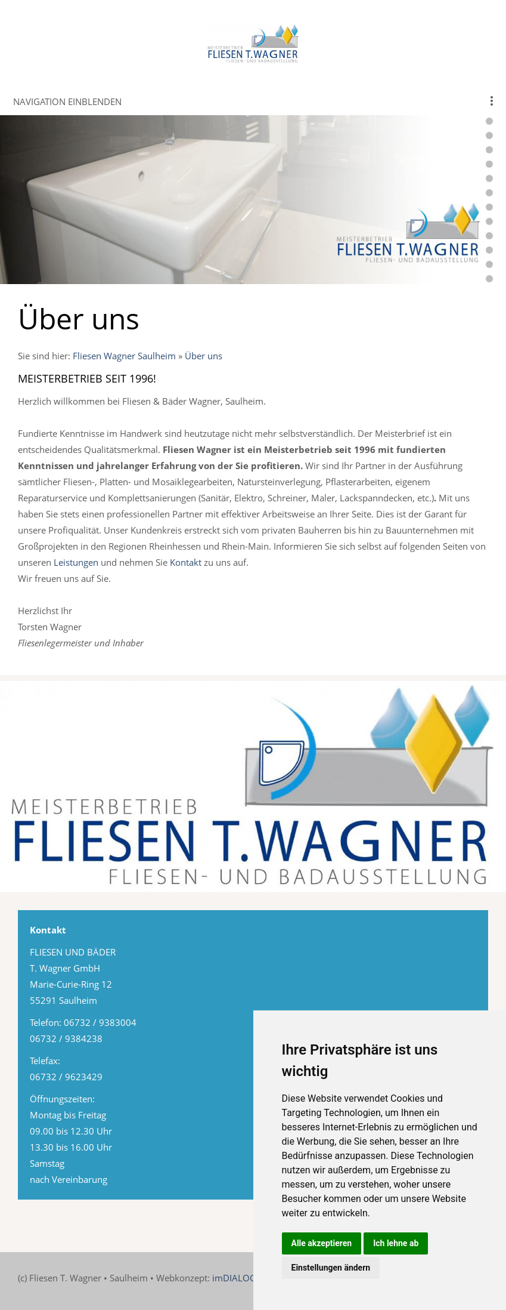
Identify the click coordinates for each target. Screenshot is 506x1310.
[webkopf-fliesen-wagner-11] (489, 150)
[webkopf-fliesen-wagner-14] (489, 178)
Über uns (203, 356)
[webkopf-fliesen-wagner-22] (489, 279)
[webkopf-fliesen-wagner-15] (489, 193)
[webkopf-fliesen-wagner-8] (489, 121)
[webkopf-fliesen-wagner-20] (489, 264)
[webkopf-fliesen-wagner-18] (489, 236)
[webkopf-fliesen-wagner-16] (489, 207)
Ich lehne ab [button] (395, 1243)
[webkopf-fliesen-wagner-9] (489, 135)
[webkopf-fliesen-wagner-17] (489, 221)
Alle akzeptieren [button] (321, 1243)
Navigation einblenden (67, 101)
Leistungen (76, 562)
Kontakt (185, 562)
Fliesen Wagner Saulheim (124, 356)
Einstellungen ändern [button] (331, 1267)
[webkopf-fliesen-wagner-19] (489, 250)
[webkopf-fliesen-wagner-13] (489, 164)
